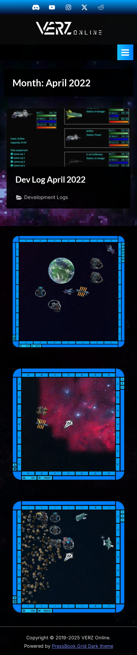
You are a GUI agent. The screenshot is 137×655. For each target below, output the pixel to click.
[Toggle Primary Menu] (125, 52)
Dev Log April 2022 (50, 179)
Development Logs (46, 197)
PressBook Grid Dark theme (82, 646)
